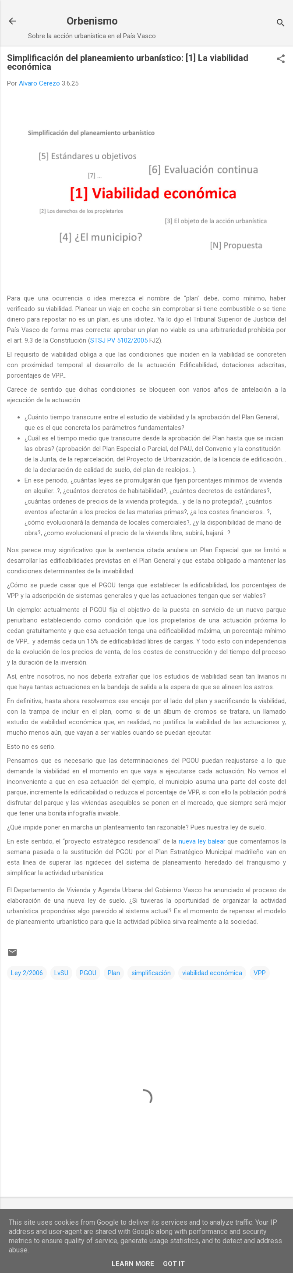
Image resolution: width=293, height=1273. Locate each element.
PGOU (88, 973)
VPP (260, 973)
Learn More (133, 1264)
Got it (174, 1264)
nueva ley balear (202, 841)
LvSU (61, 973)
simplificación (151, 973)
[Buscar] (280, 24)
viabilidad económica (212, 973)
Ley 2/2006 (27, 973)
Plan (114, 973)
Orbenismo (92, 21)
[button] (280, 60)
